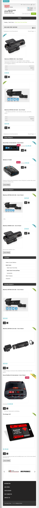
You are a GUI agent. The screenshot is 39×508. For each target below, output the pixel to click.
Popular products (8, 190)
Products (9, 284)
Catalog (5, 22)
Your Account (7, 490)
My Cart (31, 8)
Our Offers (7, 487)
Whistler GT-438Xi (7, 159)
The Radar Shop (7, 503)
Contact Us (7, 497)
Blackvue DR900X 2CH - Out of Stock (13, 59)
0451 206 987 (9, 12)
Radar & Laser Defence (11, 262)
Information (7, 483)
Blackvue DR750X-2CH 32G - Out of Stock (14, 109)
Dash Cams (11, 22)
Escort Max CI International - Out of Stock (13, 142)
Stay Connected (8, 494)
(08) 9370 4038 (12, 10)
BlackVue (32, 67)
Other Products (9, 275)
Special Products (8, 137)
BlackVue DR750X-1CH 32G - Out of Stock (13, 328)
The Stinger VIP (7, 414)
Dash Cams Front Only (12, 267)
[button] (33, 14)
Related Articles (19, 503)
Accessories (9, 273)
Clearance (8, 278)
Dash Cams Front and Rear (21, 22)
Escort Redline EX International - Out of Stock (14, 375)
